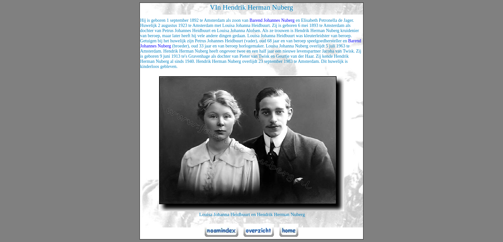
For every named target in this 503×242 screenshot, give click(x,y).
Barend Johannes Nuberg (272, 20)
